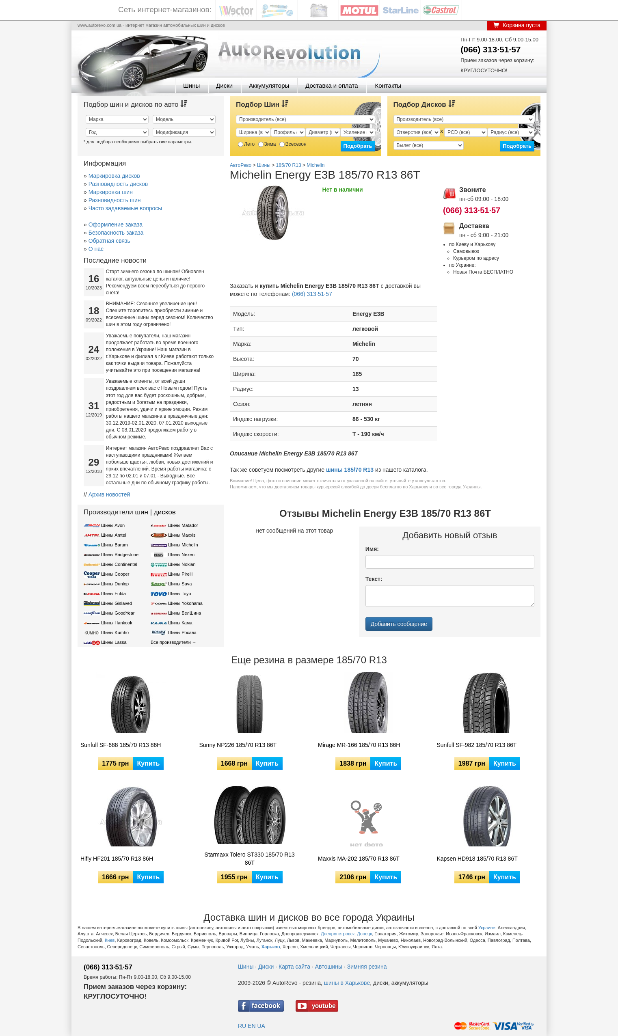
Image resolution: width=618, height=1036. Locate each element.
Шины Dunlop (115, 583)
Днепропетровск (337, 933)
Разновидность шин (115, 200)
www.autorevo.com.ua (99, 25)
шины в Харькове (347, 983)
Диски (224, 85)
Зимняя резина (367, 966)
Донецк (364, 933)
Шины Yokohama (185, 603)
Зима (267, 144)
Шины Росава (182, 632)
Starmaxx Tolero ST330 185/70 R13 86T (250, 858)
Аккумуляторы (269, 85)
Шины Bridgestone (119, 554)
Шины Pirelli (180, 574)
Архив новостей (109, 494)
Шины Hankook (116, 622)
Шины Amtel (113, 535)
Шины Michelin (183, 544)
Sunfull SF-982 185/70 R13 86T (477, 745)
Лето (246, 144)
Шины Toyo (179, 593)
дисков (165, 512)
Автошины (328, 966)
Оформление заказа (116, 224)
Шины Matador (183, 525)
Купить (148, 763)
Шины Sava (180, 583)
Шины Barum (114, 544)
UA (261, 1026)
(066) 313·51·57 (490, 49)
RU (242, 1026)
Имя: (372, 549)
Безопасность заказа (116, 232)
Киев (110, 940)
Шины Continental (119, 564)
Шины (191, 85)
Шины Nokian (182, 564)
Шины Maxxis (182, 535)
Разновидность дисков (118, 184)
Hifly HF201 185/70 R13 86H (116, 858)
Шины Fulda (113, 593)
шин (141, 512)
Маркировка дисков (114, 176)
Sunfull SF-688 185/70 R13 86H (120, 745)
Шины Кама (180, 622)
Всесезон (293, 144)
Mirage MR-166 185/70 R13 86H (359, 745)
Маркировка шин (111, 192)
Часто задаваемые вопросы (125, 208)
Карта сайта (294, 966)
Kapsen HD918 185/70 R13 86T (477, 858)
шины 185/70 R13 (350, 469)
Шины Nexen (181, 554)
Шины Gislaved (116, 603)
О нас (96, 249)
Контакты (388, 85)
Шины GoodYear (117, 613)
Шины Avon (113, 525)
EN (251, 1026)
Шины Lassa (114, 642)
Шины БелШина (184, 613)
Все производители (171, 642)
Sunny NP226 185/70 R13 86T (238, 745)
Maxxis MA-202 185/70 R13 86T (359, 858)
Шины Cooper (115, 574)
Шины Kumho (115, 632)
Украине (486, 927)
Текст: (373, 579)
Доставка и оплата (331, 85)
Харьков (270, 946)
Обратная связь (109, 240)
